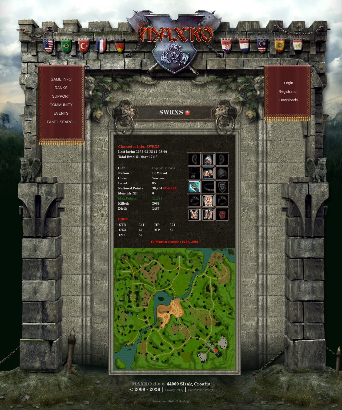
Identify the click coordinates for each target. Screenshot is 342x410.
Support (61, 96)
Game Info (61, 79)
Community (61, 105)
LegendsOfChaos (163, 168)
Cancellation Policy (200, 390)
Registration (289, 91)
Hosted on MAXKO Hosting (171, 401)
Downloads (288, 100)
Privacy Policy (174, 390)
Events (61, 113)
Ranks (61, 88)
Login (288, 83)
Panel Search (61, 122)
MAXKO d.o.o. (149, 384)
